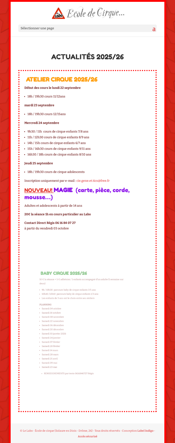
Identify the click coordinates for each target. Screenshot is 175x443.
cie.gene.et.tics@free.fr (92, 178)
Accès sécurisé (87, 436)
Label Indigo (145, 430)
